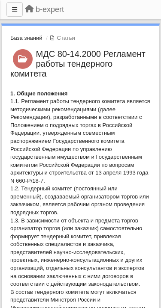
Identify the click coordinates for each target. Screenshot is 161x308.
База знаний (26, 38)
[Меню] (14, 9)
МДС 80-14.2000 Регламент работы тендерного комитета (78, 63)
